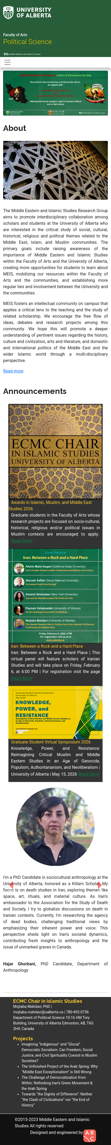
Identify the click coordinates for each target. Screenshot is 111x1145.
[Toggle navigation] (7, 62)
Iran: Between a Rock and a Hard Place (47, 646)
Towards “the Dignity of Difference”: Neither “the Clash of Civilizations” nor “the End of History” (57, 1099)
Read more (13, 371)
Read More (22, 540)
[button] (11, 93)
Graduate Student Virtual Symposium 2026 (51, 742)
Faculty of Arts (15, 35)
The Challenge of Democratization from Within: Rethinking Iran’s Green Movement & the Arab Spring (57, 1083)
